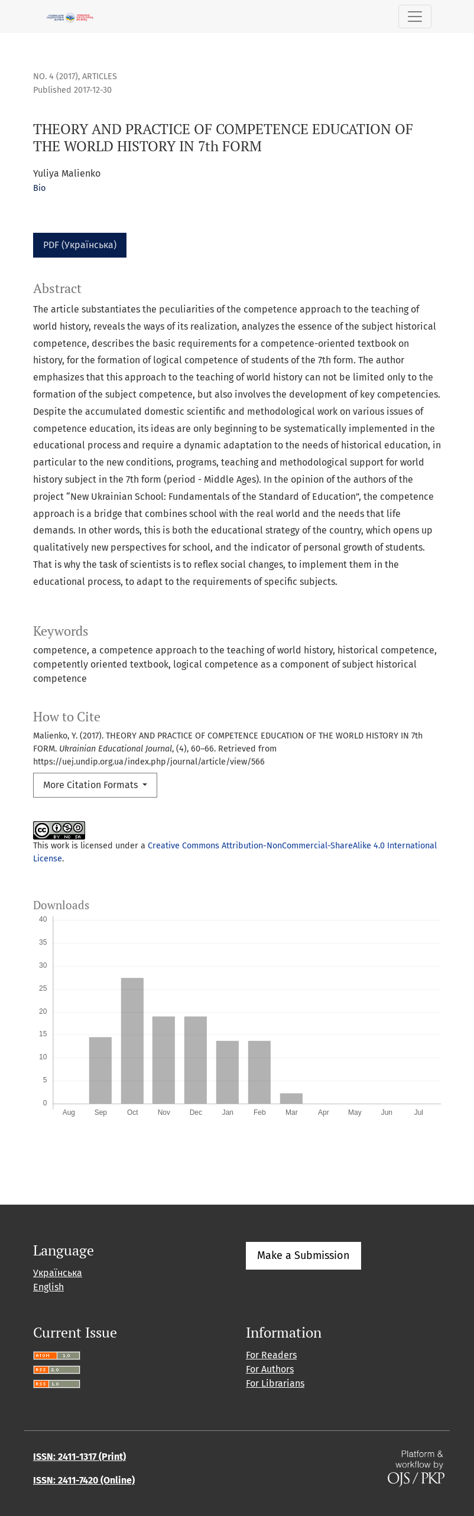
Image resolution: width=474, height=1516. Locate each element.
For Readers (271, 1355)
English (48, 1287)
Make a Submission (303, 1255)
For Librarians (275, 1383)
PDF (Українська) (79, 245)
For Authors (270, 1369)
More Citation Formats (91, 784)
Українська (57, 1272)
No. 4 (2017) (55, 76)
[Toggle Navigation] (414, 16)
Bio (39, 188)
